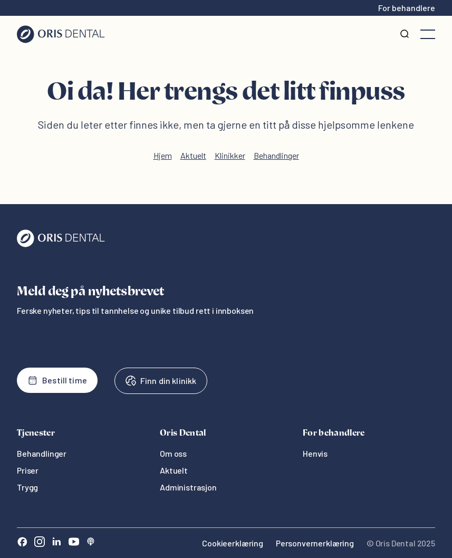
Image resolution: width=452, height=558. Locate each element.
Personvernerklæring (315, 543)
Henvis (315, 453)
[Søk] (404, 34)
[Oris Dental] (61, 244)
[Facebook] (22, 543)
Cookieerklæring (232, 543)
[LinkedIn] (56, 543)
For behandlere (406, 8)
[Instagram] (39, 543)
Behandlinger (276, 155)
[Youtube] (74, 543)
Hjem (162, 155)
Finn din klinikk (161, 381)
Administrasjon (188, 487)
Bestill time (57, 380)
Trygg (27, 487)
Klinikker (230, 155)
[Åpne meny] (427, 34)
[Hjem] (61, 34)
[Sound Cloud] (90, 543)
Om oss (173, 453)
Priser (28, 470)
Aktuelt (193, 155)
